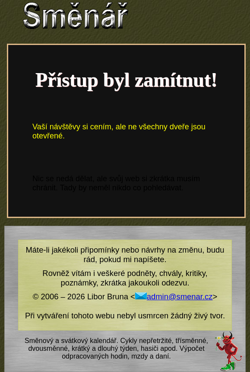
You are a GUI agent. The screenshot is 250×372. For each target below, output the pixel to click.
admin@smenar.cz (174, 296)
